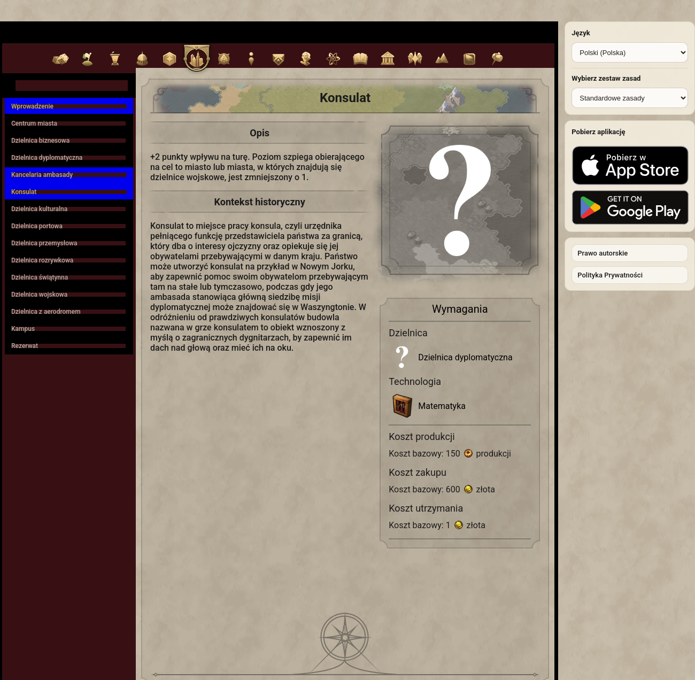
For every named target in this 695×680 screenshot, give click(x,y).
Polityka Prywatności (610, 275)
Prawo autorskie (602, 253)
